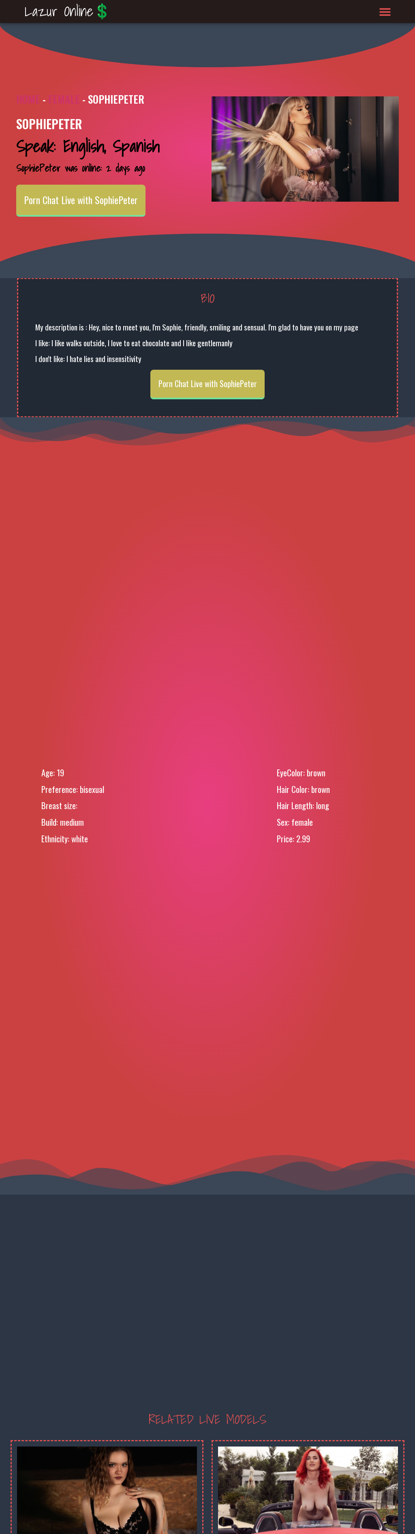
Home (28, 99)
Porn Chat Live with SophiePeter (81, 199)
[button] (385, 11)
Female (64, 99)
